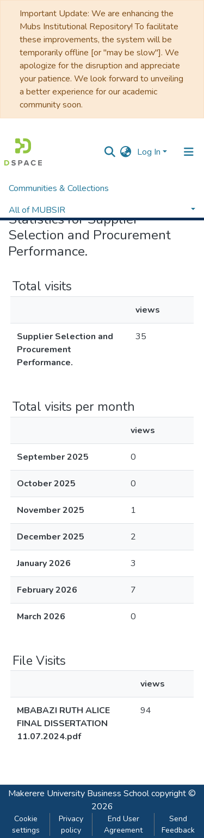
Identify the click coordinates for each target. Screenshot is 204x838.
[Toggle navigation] (189, 152)
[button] (126, 151)
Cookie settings (26, 824)
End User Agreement (123, 824)
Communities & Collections (59, 188)
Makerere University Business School (78, 793)
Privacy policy (71, 824)
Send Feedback (178, 824)
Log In (148, 152)
